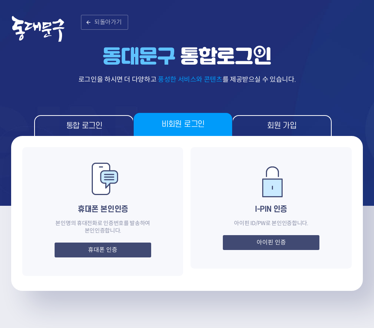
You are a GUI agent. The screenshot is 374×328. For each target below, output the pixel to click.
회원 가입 (281, 125)
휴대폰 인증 (102, 250)
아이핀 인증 (271, 242)
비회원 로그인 (183, 124)
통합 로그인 (84, 125)
